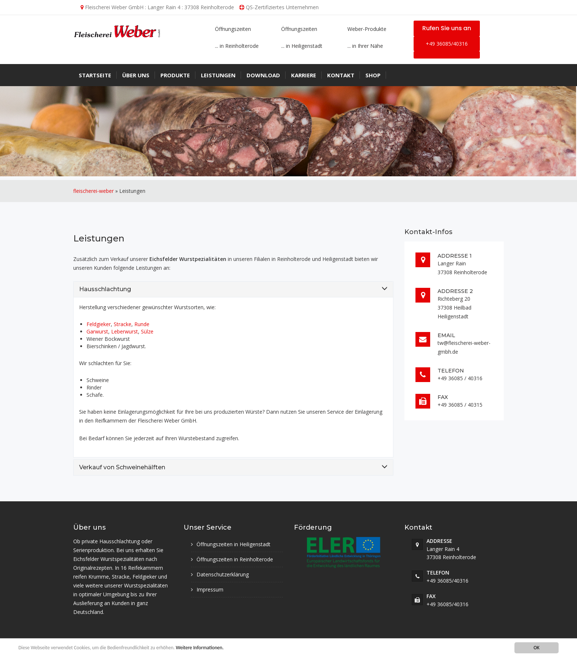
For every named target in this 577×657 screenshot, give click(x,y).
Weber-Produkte (366, 28)
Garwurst (97, 331)
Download (263, 75)
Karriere (303, 75)
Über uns (135, 75)
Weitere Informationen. (200, 648)
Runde (141, 324)
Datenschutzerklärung (223, 574)
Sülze (147, 331)
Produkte (175, 75)
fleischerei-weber (93, 190)
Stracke (122, 324)
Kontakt (340, 75)
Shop (372, 75)
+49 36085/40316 (447, 43)
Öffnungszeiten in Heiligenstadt (233, 544)
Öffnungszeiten (233, 28)
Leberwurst (124, 331)
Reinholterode (294, 258)
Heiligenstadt (337, 258)
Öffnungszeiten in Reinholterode (235, 559)
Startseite (95, 75)
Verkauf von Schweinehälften (122, 467)
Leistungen (218, 75)
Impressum (210, 589)
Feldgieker (98, 324)
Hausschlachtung (105, 289)
